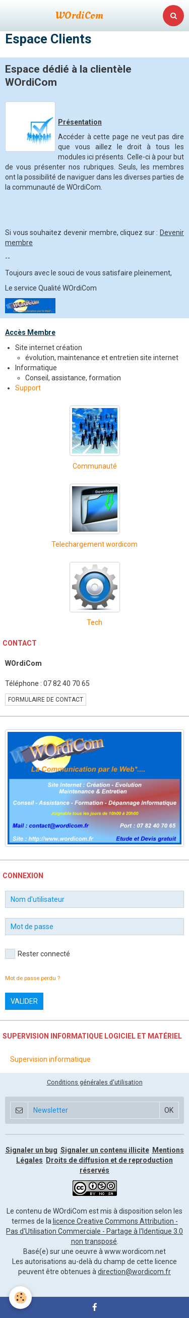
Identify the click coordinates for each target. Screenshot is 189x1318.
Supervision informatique (50, 1059)
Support (28, 388)
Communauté (95, 466)
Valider (24, 1001)
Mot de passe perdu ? (32, 978)
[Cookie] (20, 1297)
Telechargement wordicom (94, 544)
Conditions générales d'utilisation (95, 1082)
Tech (94, 622)
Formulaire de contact (45, 699)
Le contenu (24, 1211)
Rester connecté (37, 954)
